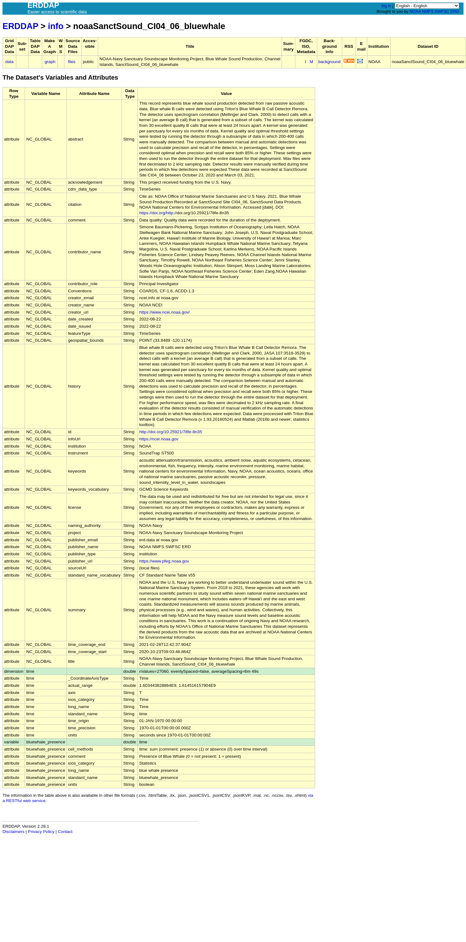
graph (50, 61)
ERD (454, 11)
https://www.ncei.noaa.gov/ (164, 312)
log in (386, 5)
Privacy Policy (41, 831)
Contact (65, 831)
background (329, 61)
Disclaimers (13, 831)
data (9, 61)
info (55, 26)
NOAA (415, 11)
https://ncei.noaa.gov (158, 439)
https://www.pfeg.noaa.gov (164, 561)
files (71, 61)
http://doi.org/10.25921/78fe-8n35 (170, 431)
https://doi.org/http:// (158, 213)
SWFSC (442, 11)
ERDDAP (20, 26)
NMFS (427, 11)
